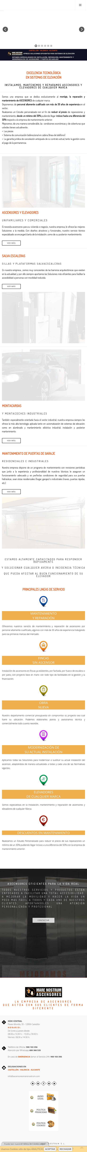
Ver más (11, 243)
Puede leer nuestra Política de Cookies (24, 1144)
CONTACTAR (43, 920)
